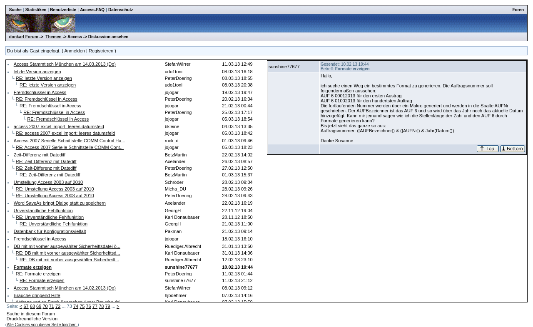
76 (88, 306)
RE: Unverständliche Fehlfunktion (50, 217)
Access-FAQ (92, 9)
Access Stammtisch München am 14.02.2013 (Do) (65, 287)
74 (75, 306)
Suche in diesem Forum (31, 313)
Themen (53, 37)
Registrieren (101, 50)
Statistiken (36, 9)
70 (44, 306)
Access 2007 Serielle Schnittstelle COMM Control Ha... (69, 140)
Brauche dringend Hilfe (37, 295)
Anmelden (74, 50)
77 (94, 306)
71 (51, 306)
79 (107, 306)
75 (82, 306)
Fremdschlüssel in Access (40, 92)
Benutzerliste (63, 9)
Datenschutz (120, 9)
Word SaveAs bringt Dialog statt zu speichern (60, 203)
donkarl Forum (23, 37)
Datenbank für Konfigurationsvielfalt (50, 231)
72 (57, 306)
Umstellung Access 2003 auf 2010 (48, 182)
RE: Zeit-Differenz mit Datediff (46, 161)
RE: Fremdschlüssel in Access (46, 99)
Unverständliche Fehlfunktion (43, 210)
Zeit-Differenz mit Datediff (39, 154)
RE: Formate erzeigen (38, 273)
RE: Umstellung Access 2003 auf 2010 (55, 188)
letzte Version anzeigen (37, 71)
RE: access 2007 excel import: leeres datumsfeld (65, 133)
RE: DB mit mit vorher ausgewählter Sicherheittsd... (68, 252)
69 (38, 306)
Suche (15, 9)
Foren (518, 9)
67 (25, 306)
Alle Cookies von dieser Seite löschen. (42, 324)
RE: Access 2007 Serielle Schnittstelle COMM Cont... (70, 147)
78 (101, 306)
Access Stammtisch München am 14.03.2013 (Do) (65, 64)
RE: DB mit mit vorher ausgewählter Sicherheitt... (69, 259)
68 (32, 306)
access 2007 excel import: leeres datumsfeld (59, 126)
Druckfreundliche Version (32, 318)
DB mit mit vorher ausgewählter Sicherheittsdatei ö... (67, 246)
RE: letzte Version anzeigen (44, 78)
